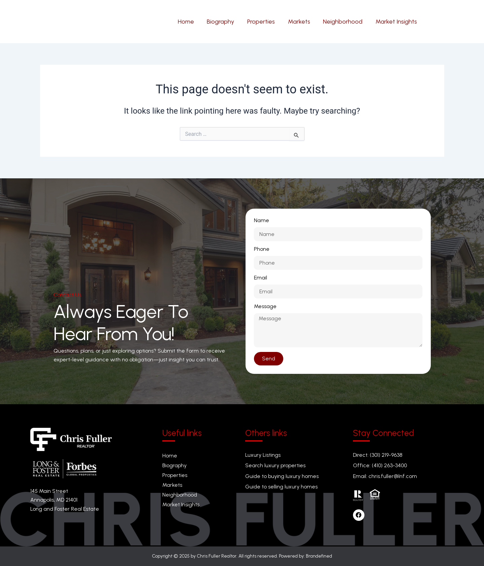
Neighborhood (179, 495)
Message (265, 306)
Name (261, 220)
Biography (174, 465)
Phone (261, 249)
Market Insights (180, 505)
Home (169, 455)
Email (260, 277)
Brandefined (319, 556)
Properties (174, 475)
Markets (172, 485)
